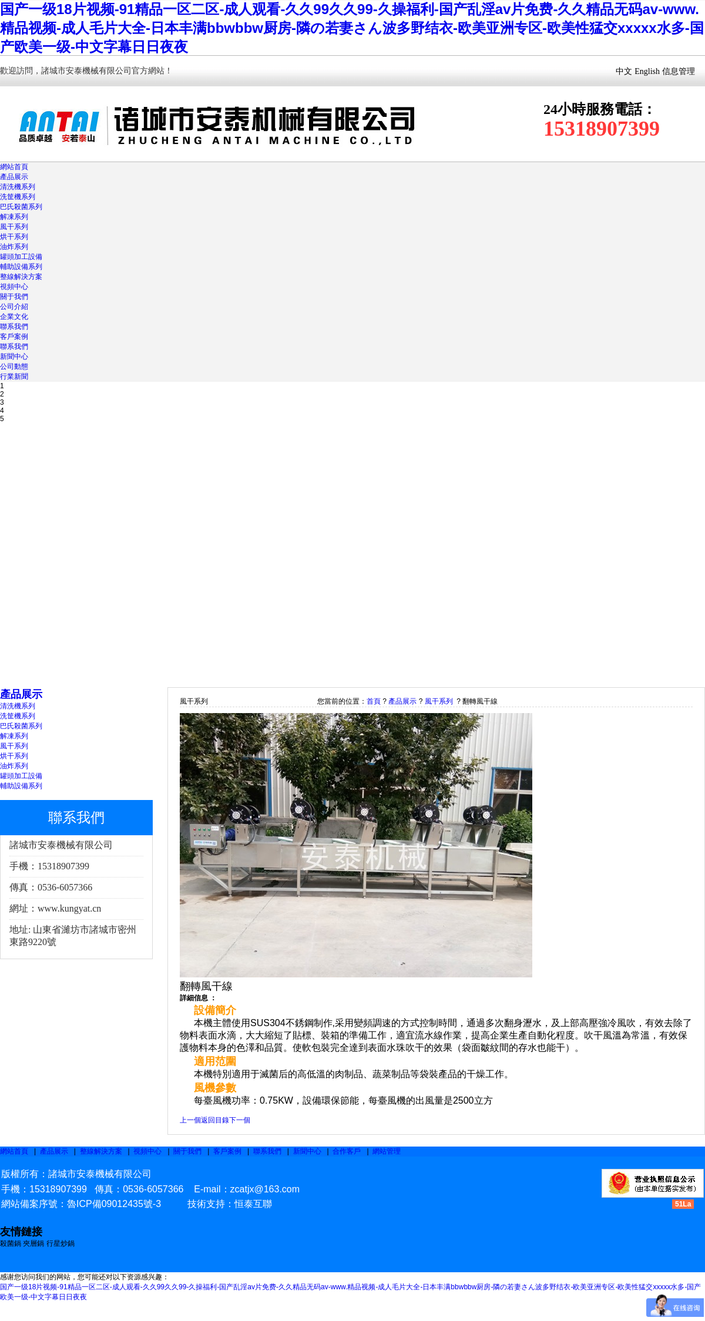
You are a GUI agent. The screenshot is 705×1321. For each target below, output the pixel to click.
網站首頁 (14, 167)
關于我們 (14, 297)
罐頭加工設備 (21, 257)
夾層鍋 (33, 1243)
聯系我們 (14, 326)
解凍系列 (14, 217)
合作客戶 (347, 1151)
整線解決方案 (21, 277)
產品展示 (14, 177)
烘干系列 (14, 237)
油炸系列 (14, 247)
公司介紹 (14, 306)
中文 (624, 71)
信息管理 (678, 71)
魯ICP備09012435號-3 (114, 1204)
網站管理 (386, 1151)
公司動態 (14, 366)
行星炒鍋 (60, 1243)
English (647, 71)
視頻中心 (14, 287)
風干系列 (14, 227)
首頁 (374, 701)
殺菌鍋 (11, 1243)
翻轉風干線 (480, 701)
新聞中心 (14, 356)
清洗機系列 (17, 187)
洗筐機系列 (17, 197)
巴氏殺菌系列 (21, 207)
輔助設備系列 (21, 267)
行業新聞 (14, 376)
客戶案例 (14, 336)
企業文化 (14, 316)
